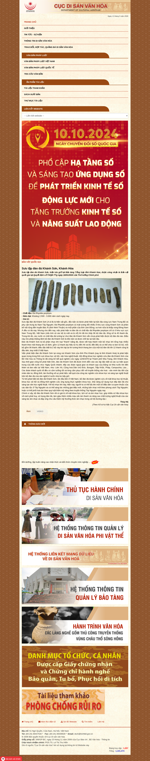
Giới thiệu (29, 28)
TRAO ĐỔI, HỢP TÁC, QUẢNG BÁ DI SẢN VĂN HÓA (48, 47)
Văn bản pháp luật (36, 55)
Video (40, 411)
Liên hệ (101, 722)
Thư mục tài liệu (33, 101)
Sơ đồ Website (69, 722)
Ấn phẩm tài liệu (35, 82)
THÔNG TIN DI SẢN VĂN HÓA (38, 41)
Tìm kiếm (87, 722)
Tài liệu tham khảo (34, 88)
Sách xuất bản (32, 94)
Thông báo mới (36, 424)
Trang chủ (30, 22)
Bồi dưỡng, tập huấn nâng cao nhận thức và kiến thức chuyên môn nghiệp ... (60, 463)
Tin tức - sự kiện (33, 34)
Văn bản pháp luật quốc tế (39, 67)
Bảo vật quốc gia (31, 262)
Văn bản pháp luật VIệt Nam (39, 61)
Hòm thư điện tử (47, 722)
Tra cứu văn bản (33, 74)
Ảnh (28, 411)
